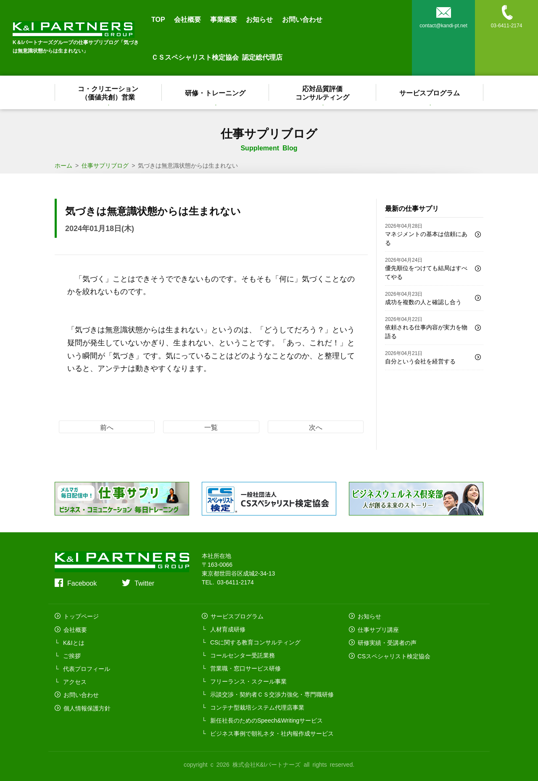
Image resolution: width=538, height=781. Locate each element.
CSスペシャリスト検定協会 (393, 655)
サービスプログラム (430, 92)
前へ (106, 426)
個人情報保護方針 (86, 707)
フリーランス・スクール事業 (248, 681)
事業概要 (223, 19)
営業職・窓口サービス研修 (245, 668)
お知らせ (259, 19)
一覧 (211, 426)
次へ (315, 426)
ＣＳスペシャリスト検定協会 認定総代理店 (216, 56)
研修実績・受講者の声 (386, 642)
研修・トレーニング (215, 92)
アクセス (75, 681)
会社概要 (187, 19)
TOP (158, 19)
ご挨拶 (72, 655)
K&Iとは (73, 642)
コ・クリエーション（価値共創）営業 (108, 92)
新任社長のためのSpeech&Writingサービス (266, 720)
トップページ (80, 616)
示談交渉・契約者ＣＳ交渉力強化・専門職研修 (272, 694)
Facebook (82, 582)
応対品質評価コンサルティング (323, 92)
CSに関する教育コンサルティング (255, 642)
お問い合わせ (302, 19)
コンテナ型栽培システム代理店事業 (257, 707)
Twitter (144, 582)
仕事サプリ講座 (377, 629)
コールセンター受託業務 (242, 655)
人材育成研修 (227, 629)
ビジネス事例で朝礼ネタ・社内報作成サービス (272, 733)
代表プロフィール (86, 668)
